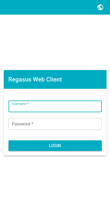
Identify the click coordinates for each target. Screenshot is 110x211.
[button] (100, 7)
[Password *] (55, 124)
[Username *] (55, 106)
